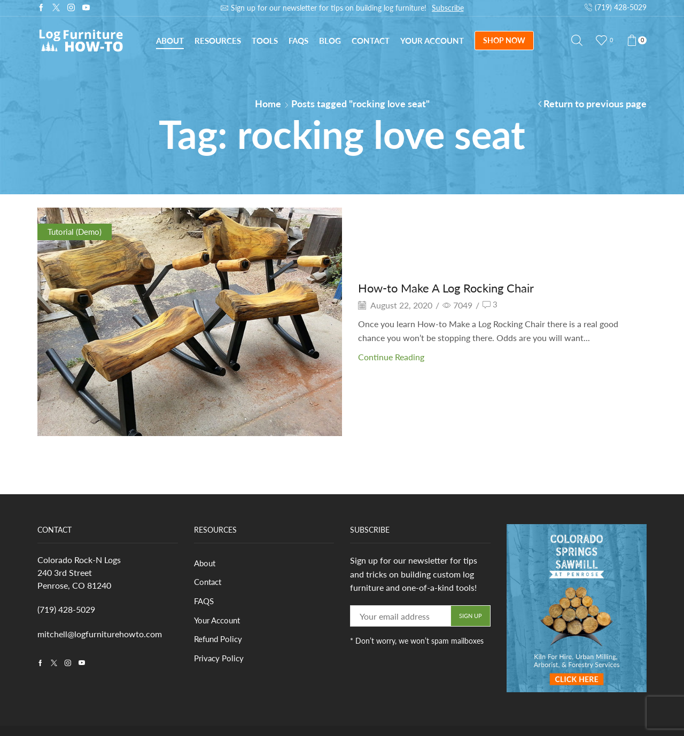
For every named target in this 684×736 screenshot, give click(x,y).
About (170, 40)
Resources (218, 40)
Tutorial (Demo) (76, 231)
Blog (330, 40)
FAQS (205, 602)
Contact (371, 40)
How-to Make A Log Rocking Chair (454, 287)
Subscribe (448, 7)
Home (268, 103)
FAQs (298, 40)
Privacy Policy (220, 660)
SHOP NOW (504, 40)
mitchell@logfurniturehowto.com (99, 634)
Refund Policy (220, 641)
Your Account (432, 40)
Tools (265, 40)
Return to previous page (595, 103)
